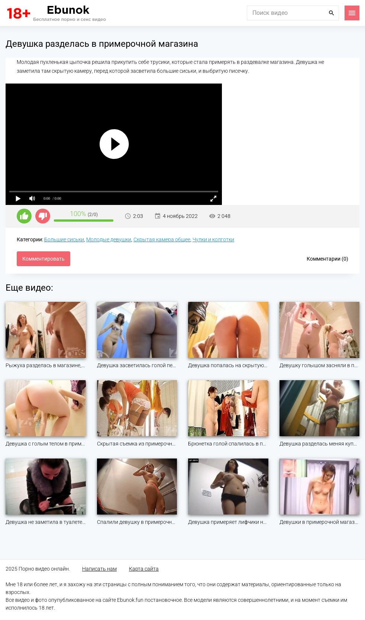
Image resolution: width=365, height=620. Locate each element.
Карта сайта (144, 569)
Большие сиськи (64, 239)
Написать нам (99, 569)
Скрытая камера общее (161, 239)
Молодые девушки (108, 239)
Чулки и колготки (213, 239)
